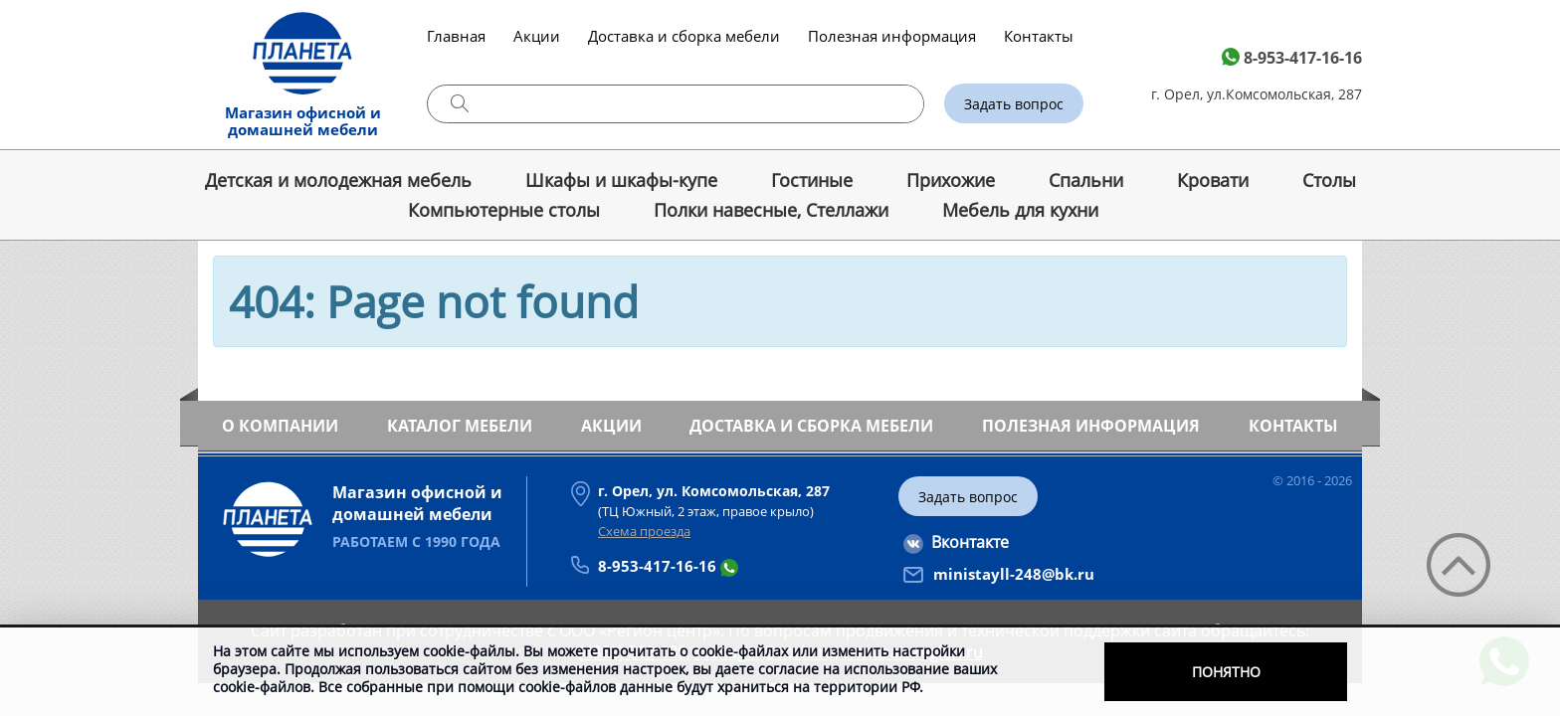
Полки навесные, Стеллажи (771, 210)
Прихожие (950, 180)
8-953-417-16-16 (1303, 58)
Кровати (1213, 180)
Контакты (1038, 36)
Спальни (1086, 180)
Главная (456, 36)
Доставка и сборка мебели (684, 36)
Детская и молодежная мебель (338, 180)
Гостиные (812, 180)
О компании (280, 426)
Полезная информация (892, 36)
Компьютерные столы (504, 210)
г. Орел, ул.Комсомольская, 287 (1256, 94)
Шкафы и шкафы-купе (621, 180)
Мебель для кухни (1020, 210)
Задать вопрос (1014, 103)
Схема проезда (644, 531)
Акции (536, 36)
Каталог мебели (459, 426)
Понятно (1226, 671)
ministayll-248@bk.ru (1013, 574)
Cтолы (1329, 180)
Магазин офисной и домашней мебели (303, 120)
